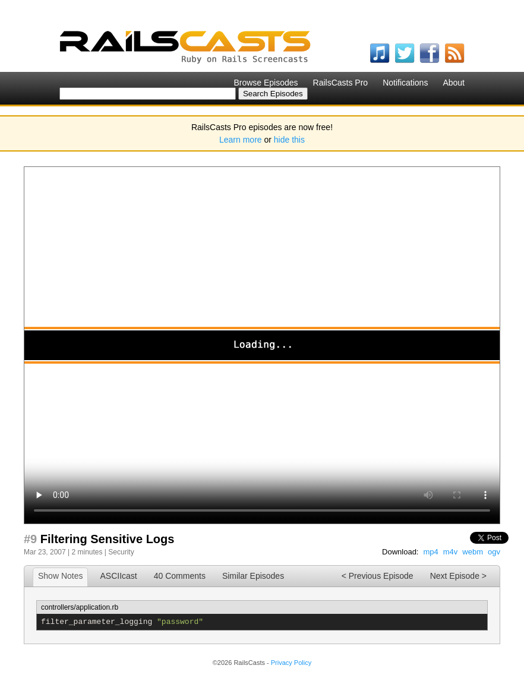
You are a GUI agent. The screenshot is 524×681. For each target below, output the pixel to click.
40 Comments (180, 576)
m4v (450, 551)
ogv (494, 551)
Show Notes (60, 576)
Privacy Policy (291, 662)
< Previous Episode (377, 576)
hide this (289, 139)
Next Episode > (458, 576)
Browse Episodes (265, 82)
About (454, 82)
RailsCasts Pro (340, 82)
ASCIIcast (118, 576)
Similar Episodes (253, 576)
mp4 (430, 551)
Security (121, 552)
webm (472, 551)
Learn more (240, 139)
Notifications (405, 82)
